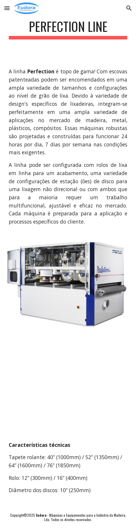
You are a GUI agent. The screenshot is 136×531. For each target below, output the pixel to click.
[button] (7, 8)
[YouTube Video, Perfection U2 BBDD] (68, 383)
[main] (68, 29)
